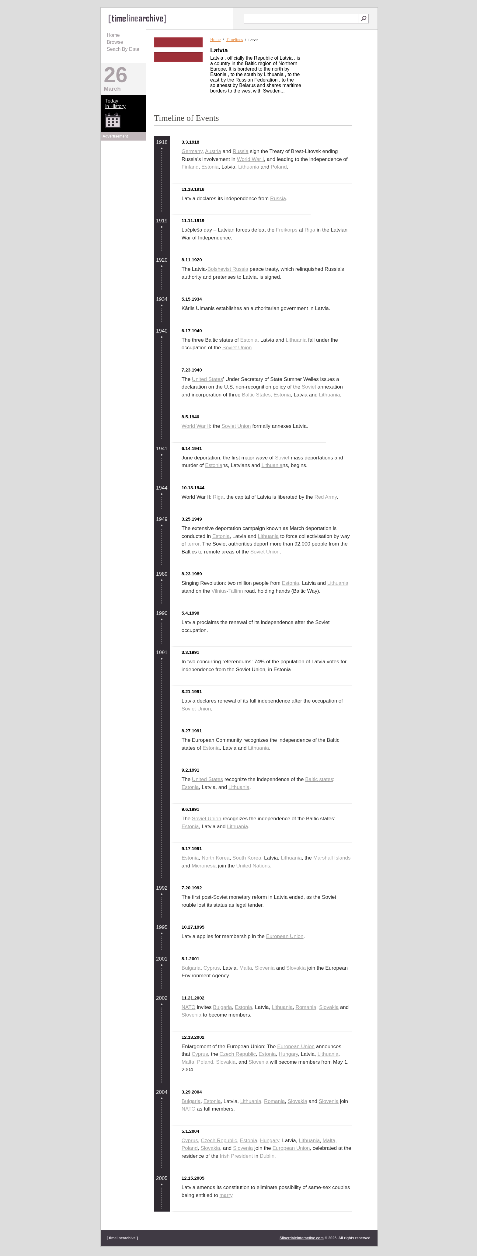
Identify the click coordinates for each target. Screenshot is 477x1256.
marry (226, 1195)
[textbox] (301, 18)
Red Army (325, 497)
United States (207, 379)
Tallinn (235, 591)
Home (113, 35)
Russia (241, 151)
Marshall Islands (332, 858)
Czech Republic (238, 1054)
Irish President (236, 1156)
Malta (245, 968)
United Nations (253, 866)
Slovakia (296, 968)
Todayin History (115, 103)
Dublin (267, 1156)
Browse (115, 42)
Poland (279, 167)
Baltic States (256, 395)
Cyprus (212, 968)
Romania (305, 1007)
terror (193, 544)
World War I (250, 159)
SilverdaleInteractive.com (302, 1238)
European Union (285, 936)
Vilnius (219, 591)
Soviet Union (237, 348)
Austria (213, 151)
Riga (310, 230)
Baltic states (319, 779)
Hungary (288, 1054)
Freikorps (287, 230)
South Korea (246, 858)
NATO (189, 1007)
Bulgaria (191, 968)
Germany (192, 151)
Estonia (210, 167)
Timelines (234, 39)
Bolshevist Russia (227, 269)
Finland (190, 167)
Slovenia (265, 968)
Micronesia (204, 866)
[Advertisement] (123, 180)
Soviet (309, 387)
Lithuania (248, 167)
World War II (196, 426)
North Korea (216, 858)
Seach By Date (123, 49)
